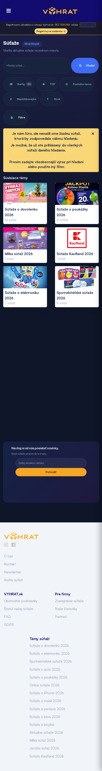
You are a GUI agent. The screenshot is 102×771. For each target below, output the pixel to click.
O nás (8, 556)
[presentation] (51, 487)
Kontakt (10, 564)
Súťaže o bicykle (42, 724)
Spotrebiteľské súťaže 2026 (51, 661)
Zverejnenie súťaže (69, 601)
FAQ (7, 616)
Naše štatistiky (66, 609)
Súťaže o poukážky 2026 (48, 677)
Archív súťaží (13, 580)
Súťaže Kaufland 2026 (47, 756)
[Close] (93, 134)
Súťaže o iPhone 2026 (47, 693)
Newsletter (12, 572)
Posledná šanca (76, 84)
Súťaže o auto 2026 (45, 669)
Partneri (61, 616)
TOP (47, 84)
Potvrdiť (51, 472)
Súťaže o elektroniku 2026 (50, 653)
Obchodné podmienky (20, 601)
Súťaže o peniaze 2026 (47, 709)
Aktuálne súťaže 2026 (46, 732)
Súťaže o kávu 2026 (45, 717)
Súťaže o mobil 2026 (45, 701)
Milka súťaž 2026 (42, 740)
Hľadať (85, 65)
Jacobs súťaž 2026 (44, 748)
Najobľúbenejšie (21, 99)
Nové (51, 99)
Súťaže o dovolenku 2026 (49, 645)
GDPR (9, 625)
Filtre (16, 117)
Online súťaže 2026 (44, 685)
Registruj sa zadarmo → (51, 31)
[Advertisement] (51, 379)
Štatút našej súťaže (18, 609)
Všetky (19, 84)
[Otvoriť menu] (7, 11)
